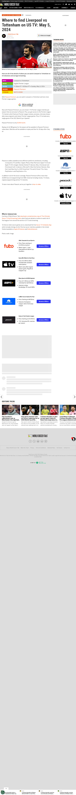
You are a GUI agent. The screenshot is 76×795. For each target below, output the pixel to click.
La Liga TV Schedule (50, 1)
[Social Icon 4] (45, 441)
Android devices (32, 229)
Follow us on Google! (45, 35)
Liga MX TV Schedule (39, 1)
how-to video (37, 184)
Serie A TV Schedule (60, 1)
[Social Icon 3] (42, 441)
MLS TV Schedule (29, 1)
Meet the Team (25, 448)
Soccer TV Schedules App (43, 225)
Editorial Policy (51, 448)
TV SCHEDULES (40, 8)
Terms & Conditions (41, 448)
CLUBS (49, 8)
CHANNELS (65, 8)
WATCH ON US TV (29, 8)
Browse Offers (43, 246)
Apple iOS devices (19, 229)
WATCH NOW (18, 92)
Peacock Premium (20, 89)
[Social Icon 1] (34, 441)
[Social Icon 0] (30, 441)
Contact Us (67, 448)
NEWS (5, 8)
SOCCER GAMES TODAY (15, 8)
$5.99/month (21, 123)
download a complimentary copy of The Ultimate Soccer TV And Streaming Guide (26, 217)
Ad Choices (59, 448)
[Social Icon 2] (38, 441)
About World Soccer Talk (12, 448)
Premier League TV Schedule (16, 1)
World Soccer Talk (13, 34)
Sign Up (65, 143)
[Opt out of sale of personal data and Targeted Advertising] (3, 792)
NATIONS (56, 8)
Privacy (32, 448)
